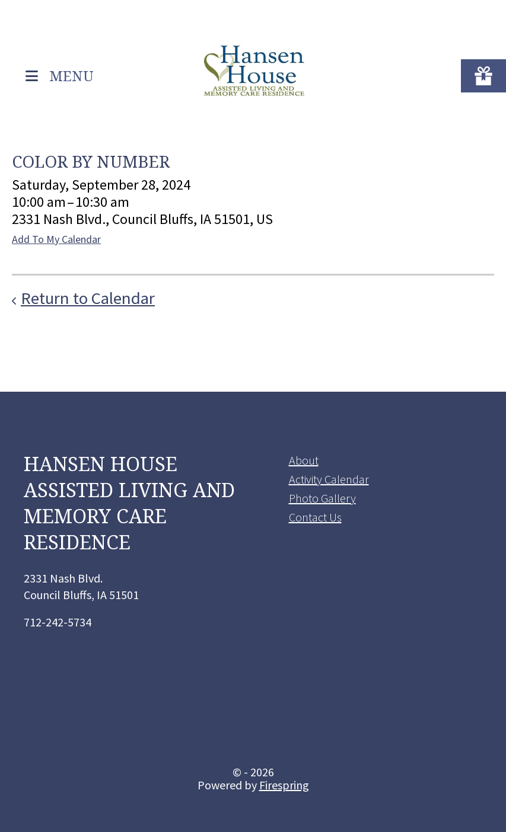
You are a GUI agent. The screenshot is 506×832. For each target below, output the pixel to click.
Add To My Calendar (56, 239)
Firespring (284, 784)
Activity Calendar (329, 479)
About (304, 460)
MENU (71, 75)
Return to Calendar (88, 298)
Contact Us (315, 517)
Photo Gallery (322, 498)
